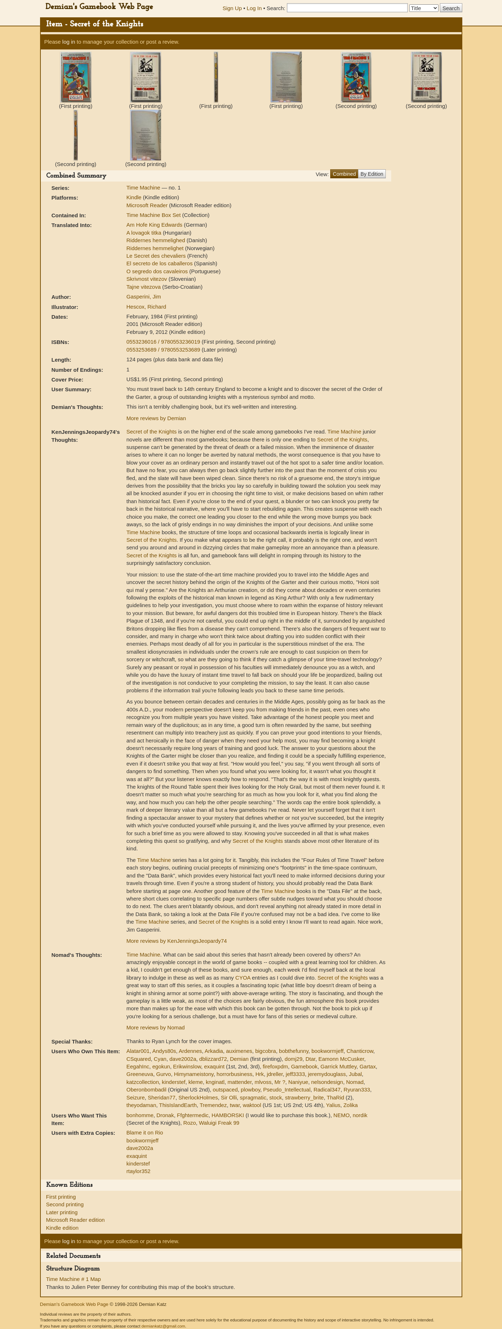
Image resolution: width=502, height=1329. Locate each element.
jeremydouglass (327, 1074)
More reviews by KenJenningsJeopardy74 (176, 941)
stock (275, 1097)
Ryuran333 (357, 1089)
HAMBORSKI (227, 1115)
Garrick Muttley (338, 1066)
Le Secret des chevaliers (156, 256)
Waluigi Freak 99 (219, 1123)
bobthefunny (293, 1051)
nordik (360, 1115)
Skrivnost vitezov (147, 279)
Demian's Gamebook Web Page (99, 7)
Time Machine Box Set (154, 215)
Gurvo (163, 1074)
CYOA (242, 978)
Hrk (260, 1074)
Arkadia (214, 1051)
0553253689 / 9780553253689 (164, 350)
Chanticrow (359, 1051)
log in (68, 42)
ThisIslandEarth (178, 1105)
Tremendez (213, 1105)
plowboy (250, 1089)
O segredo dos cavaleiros (157, 271)
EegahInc (137, 1066)
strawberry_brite (304, 1097)
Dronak (165, 1115)
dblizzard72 (213, 1059)
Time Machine (144, 187)
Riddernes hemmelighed (156, 240)
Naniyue (298, 1082)
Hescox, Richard (146, 307)
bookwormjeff (327, 1051)
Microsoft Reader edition (75, 1220)
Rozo (189, 1123)
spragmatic (253, 1097)
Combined (344, 174)
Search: (276, 8)
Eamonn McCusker (341, 1059)
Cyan (160, 1059)
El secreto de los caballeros (160, 263)
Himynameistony (194, 1074)
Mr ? (279, 1082)
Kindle (133, 197)
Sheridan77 (161, 1097)
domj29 (293, 1059)
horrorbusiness (234, 1074)
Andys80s (164, 1051)
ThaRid (335, 1097)
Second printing (65, 1204)
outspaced (225, 1089)
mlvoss (262, 1082)
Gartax (367, 1066)
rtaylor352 (138, 1171)
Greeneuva (139, 1074)
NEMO (341, 1115)
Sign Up (232, 8)
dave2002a (182, 1059)
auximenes (239, 1051)
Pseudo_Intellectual (286, 1089)
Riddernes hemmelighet (155, 248)
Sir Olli (229, 1097)
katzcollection (142, 1082)
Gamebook (304, 1066)
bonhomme (139, 1115)
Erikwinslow (187, 1066)
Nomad (354, 1082)
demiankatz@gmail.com (163, 1326)
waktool (252, 1105)
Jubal (355, 1074)
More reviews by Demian (156, 418)
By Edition (372, 174)
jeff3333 (295, 1074)
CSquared (138, 1059)
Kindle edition (62, 1228)
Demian (239, 1059)
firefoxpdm (275, 1066)
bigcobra (265, 1051)
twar (235, 1105)
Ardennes (190, 1051)
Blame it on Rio (144, 1132)
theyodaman (141, 1105)
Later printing (62, 1212)
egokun (161, 1066)
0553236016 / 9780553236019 (164, 342)
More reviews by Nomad (155, 1027)
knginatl (215, 1082)
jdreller (275, 1074)
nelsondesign (327, 1082)
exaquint (214, 1066)
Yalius (333, 1105)
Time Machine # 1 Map (73, 1279)
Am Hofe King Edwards (155, 225)
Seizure (135, 1097)
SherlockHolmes (198, 1097)
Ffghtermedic (193, 1115)
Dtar (310, 1059)
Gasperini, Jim (143, 296)
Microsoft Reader (146, 205)
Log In (254, 8)
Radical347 (327, 1089)
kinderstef (173, 1082)
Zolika (350, 1105)
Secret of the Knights (151, 431)
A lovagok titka (144, 233)
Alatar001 (137, 1051)
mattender (239, 1082)
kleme (195, 1082)
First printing (61, 1197)
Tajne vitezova (144, 287)
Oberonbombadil (146, 1089)
